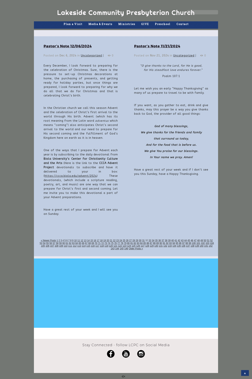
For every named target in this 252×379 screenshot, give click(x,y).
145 (122, 248)
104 (212, 243)
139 (197, 246)
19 (104, 240)
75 (112, 243)
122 (120, 246)
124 (129, 246)
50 (205, 240)
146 (126, 248)
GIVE (145, 24)
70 (96, 243)
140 (202, 246)
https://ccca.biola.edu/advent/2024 (71, 176)
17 (98, 240)
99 (190, 243)
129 (152, 246)
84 (141, 243)
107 (52, 246)
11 (78, 240)
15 (91, 240)
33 (150, 240)
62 (70, 243)
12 (82, 240)
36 (159, 240)
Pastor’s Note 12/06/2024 (68, 46)
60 (63, 243)
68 (89, 243)
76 (115, 243)
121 (115, 246)
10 (75, 240)
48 (198, 240)
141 (206, 246)
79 (125, 243)
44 (185, 240)
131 (161, 246)
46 (192, 240)
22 (114, 240)
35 (156, 240)
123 (124, 246)
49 (201, 240)
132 (165, 246)
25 (124, 240)
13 (85, 240)
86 (148, 243)
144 (117, 248)
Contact (182, 24)
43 (182, 240)
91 (164, 243)
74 (109, 243)
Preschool (162, 24)
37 (162, 240)
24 (120, 240)
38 (166, 240)
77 (118, 243)
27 (130, 240)
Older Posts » (136, 248)
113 (79, 246)
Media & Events (100, 24)
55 (47, 243)
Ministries (126, 24)
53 (41, 243)
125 (133, 246)
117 (97, 246)
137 (188, 246)
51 (208, 240)
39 (169, 240)
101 (198, 243)
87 (151, 243)
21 (111, 240)
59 (60, 243)
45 (188, 240)
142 (210, 246)
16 (95, 240)
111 (70, 246)
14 (88, 240)
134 (174, 246)
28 (133, 240)
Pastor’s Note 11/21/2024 (157, 46)
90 (161, 243)
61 (67, 243)
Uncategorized (91, 55)
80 (128, 243)
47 (195, 240)
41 (175, 240)
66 (83, 243)
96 (180, 243)
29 (137, 240)
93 (170, 243)
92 (167, 243)
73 (105, 243)
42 (179, 240)
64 (76, 243)
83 (138, 243)
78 (122, 243)
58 (57, 243)
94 (174, 243)
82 (135, 243)
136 (183, 246)
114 (84, 246)
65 (80, 243)
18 (101, 240)
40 (172, 240)
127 (143, 246)
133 (170, 246)
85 (144, 243)
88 (154, 243)
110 (65, 246)
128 (147, 246)
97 (183, 243)
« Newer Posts (48, 240)
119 (106, 246)
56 (50, 243)
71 (99, 243)
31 (143, 240)
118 (102, 246)
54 (44, 243)
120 (111, 246)
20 (107, 240)
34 (153, 240)
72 (102, 243)
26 (127, 240)
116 (93, 246)
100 (194, 243)
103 (207, 243)
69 (92, 243)
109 (61, 246)
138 (192, 246)
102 (203, 243)
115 (88, 246)
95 (177, 243)
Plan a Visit (73, 24)
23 (117, 240)
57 (54, 243)
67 (86, 243)
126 (138, 246)
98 (186, 243)
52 (211, 240)
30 (140, 240)
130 (156, 246)
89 (157, 243)
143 (113, 248)
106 (47, 246)
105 (43, 246)
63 (73, 243)
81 (131, 243)
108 (57, 246)
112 (75, 246)
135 (179, 246)
